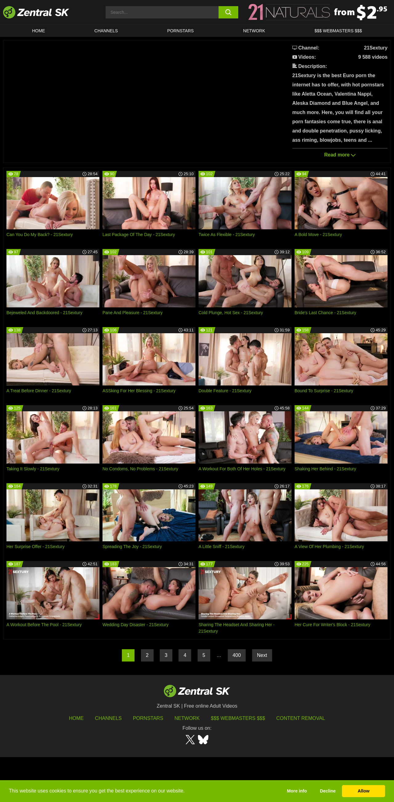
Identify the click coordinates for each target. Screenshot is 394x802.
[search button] (229, 12)
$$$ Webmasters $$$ (338, 30)
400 (237, 700)
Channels (106, 30)
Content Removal (300, 763)
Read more (340, 154)
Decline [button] (328, 790)
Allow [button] (363, 790)
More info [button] (297, 790)
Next (262, 700)
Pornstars (180, 30)
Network (254, 30)
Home (38, 30)
